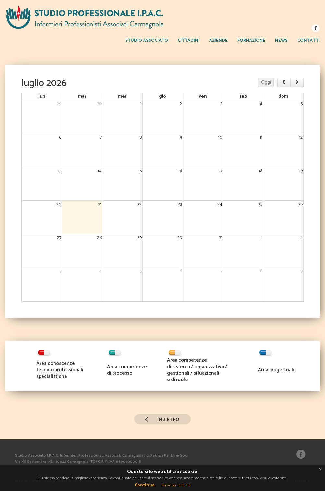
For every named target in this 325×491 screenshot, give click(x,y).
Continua (145, 485)
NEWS (281, 40)
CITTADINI (188, 40)
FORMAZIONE (251, 40)
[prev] (284, 82)
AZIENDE (218, 40)
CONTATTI (308, 40)
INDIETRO (160, 418)
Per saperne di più (176, 485)
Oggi (266, 82)
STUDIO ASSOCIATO (146, 40)
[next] (297, 82)
